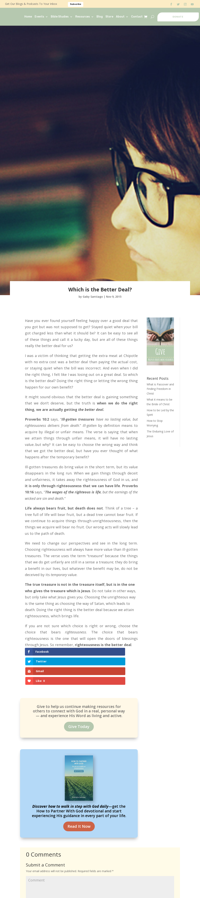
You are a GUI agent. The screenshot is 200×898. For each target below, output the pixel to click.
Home (28, 16)
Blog (99, 16)
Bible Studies (60, 16)
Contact (137, 16)
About (120, 16)
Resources (82, 16)
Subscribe (75, 4)
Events (39, 16)
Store (109, 16)
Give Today (78, 699)
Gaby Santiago (93, 296)
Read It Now (79, 799)
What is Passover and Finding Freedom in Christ (160, 389)
